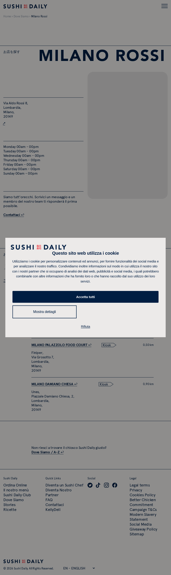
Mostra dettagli (44, 312)
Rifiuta (85, 326)
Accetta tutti (85, 297)
